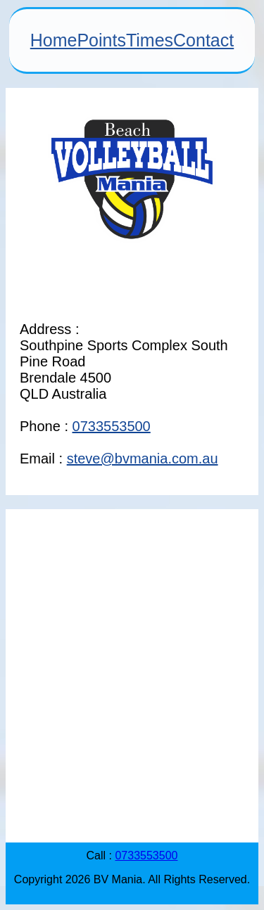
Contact (203, 40)
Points (101, 40)
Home (53, 40)
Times (149, 40)
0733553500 (112, 426)
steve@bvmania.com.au (142, 458)
